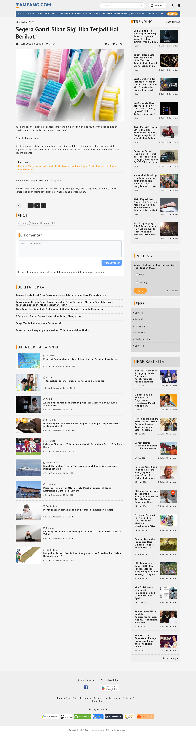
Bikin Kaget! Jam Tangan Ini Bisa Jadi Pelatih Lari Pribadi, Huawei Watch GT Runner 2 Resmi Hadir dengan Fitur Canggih (146, 205)
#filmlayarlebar (142, 339)
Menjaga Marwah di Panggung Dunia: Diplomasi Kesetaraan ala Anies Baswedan (146, 376)
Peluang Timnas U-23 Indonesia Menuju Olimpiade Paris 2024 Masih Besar (83, 445)
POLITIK (101, 13)
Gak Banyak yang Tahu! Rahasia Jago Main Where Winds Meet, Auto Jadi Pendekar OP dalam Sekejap (145, 229)
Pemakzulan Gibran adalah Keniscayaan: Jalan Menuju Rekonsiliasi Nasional (146, 617)
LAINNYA (172, 13)
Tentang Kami (64, 698)
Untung (141, 282)
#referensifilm (141, 326)
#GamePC (138, 312)
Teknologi (51, 355)
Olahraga (50, 441)
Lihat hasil (172, 290)
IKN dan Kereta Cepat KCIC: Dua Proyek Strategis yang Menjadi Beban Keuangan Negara (147, 569)
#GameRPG (139, 332)
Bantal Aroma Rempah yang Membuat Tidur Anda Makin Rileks (52, 330)
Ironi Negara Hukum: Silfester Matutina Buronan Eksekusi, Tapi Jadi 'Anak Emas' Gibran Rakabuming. (147, 424)
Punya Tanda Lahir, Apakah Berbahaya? (38, 323)
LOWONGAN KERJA (117, 13)
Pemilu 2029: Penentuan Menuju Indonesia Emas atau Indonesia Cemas (146, 641)
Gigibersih (48, 223)
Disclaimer (114, 698)
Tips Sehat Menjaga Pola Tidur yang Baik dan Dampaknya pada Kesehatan (60, 309)
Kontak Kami (98, 701)
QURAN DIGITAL (137, 13)
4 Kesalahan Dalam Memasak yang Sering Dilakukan (74, 380)
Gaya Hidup (51, 420)
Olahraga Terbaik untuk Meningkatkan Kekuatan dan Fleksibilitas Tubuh (82, 533)
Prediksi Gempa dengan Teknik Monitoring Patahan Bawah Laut (81, 359)
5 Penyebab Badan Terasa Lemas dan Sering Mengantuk (48, 316)
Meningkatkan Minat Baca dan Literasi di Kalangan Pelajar (78, 509)
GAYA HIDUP (64, 13)
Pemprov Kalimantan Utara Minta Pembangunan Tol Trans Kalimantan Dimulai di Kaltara (77, 489)
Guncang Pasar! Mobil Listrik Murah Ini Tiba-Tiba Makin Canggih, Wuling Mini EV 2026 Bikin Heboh (146, 157)
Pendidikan (51, 506)
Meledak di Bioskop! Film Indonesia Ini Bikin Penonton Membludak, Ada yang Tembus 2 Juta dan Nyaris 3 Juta (146, 181)
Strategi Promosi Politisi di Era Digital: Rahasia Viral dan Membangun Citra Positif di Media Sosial (145, 521)
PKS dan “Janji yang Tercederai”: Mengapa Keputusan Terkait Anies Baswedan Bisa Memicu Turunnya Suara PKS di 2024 (147, 496)
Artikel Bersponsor (82, 698)
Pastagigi (22, 223)
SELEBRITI (89, 13)
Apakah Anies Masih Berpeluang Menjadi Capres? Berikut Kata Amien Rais (80, 404)
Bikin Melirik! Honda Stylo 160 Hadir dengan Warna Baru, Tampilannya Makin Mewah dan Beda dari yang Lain (146, 133)
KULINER (77, 13)
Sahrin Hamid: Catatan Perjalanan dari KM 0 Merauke (146, 446)
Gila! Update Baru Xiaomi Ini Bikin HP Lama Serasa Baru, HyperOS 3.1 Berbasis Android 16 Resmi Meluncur (145, 108)
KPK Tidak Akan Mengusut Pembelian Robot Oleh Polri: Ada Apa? (145, 593)
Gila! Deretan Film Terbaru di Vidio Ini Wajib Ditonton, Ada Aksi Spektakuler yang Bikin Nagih (145, 84)
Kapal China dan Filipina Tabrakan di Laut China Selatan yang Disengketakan (80, 467)
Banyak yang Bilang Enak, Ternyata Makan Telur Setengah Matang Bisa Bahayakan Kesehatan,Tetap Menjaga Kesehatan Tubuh (64, 303)
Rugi (140, 274)
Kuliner (49, 377)
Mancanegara (52, 462)
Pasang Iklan (100, 698)
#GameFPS (139, 345)
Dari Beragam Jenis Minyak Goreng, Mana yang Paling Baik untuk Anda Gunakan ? (81, 425)
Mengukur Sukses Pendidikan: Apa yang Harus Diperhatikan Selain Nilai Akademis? (82, 554)
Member (157, 5)
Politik (49, 399)
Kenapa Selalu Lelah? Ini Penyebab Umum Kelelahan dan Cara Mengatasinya (61, 295)
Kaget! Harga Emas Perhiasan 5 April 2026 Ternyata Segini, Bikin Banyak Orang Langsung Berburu (146, 60)
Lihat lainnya (173, 21)
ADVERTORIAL (35, 13)
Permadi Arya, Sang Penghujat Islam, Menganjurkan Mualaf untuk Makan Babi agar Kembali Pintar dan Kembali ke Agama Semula (146, 472)
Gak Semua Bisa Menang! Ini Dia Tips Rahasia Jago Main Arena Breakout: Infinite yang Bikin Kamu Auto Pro (146, 36)
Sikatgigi (34, 223)
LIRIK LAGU (50, 13)
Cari (141, 5)
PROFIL (22, 13)
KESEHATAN (28, 21)
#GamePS (138, 319)
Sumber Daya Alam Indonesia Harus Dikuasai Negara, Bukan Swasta (145, 543)
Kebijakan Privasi (131, 698)
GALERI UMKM (155, 13)
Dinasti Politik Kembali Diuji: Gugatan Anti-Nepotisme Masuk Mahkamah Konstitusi (145, 400)
